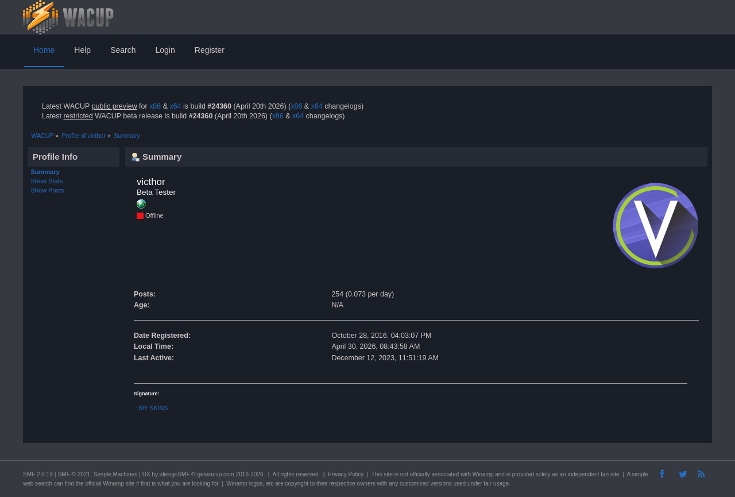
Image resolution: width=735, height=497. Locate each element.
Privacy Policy (345, 474)
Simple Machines (115, 474)
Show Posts (47, 190)
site (388, 474)
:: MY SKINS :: (153, 407)
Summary (45, 171)
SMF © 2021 (74, 474)
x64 (175, 106)
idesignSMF (175, 474)
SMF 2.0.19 (38, 474)
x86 (155, 106)
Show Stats (47, 181)
